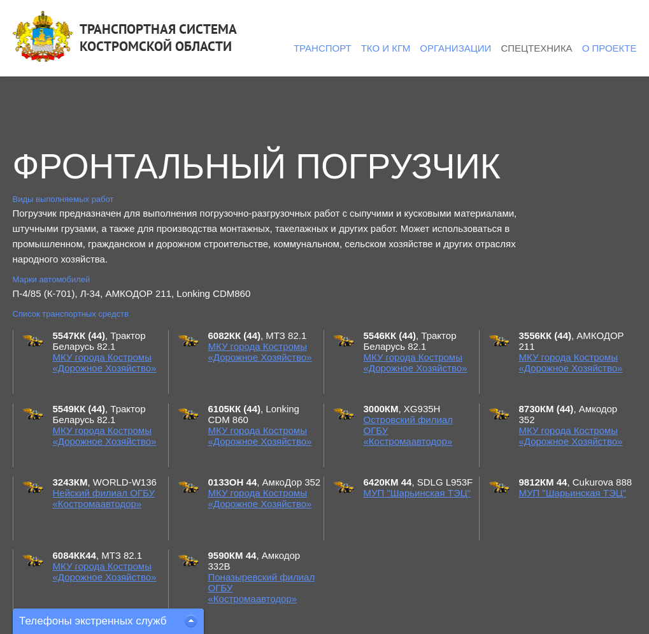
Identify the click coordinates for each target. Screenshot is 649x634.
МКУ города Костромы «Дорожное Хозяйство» (105, 362)
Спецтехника (536, 48)
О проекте (609, 48)
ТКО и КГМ (386, 48)
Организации (455, 48)
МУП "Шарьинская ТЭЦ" (417, 492)
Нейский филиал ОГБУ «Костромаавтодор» (104, 498)
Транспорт (323, 48)
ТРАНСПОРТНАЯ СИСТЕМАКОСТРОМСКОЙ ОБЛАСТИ (158, 37)
